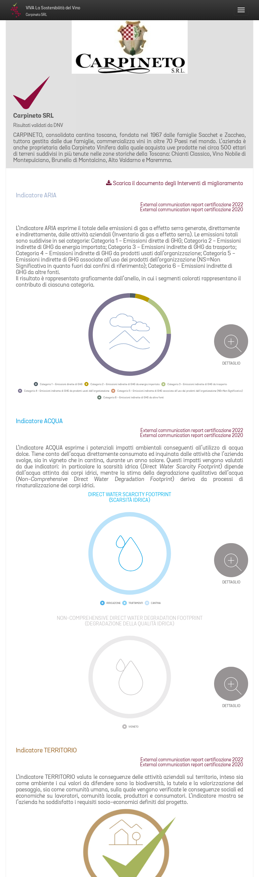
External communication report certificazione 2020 (191, 210)
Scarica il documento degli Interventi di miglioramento (174, 183)
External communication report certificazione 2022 (191, 205)
